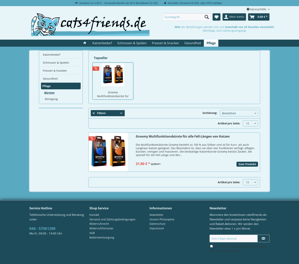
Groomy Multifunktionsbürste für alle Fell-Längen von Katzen (113, 94)
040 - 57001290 (42, 228)
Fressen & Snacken (55, 70)
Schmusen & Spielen (56, 62)
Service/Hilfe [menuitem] (257, 9)
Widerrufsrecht (99, 224)
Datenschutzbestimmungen (248, 246)
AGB (92, 233)
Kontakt (94, 215)
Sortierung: (210, 113)
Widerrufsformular (101, 228)
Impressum (157, 228)
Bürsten (49, 92)
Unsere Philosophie (162, 219)
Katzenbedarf (51, 54)
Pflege (46, 86)
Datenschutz (158, 224)
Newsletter (156, 215)
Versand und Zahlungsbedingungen (112, 219)
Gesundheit (50, 78)
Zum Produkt (247, 164)
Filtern (99, 113)
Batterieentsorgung (101, 237)
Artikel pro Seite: (229, 123)
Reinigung (51, 99)
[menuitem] (187, 17)
